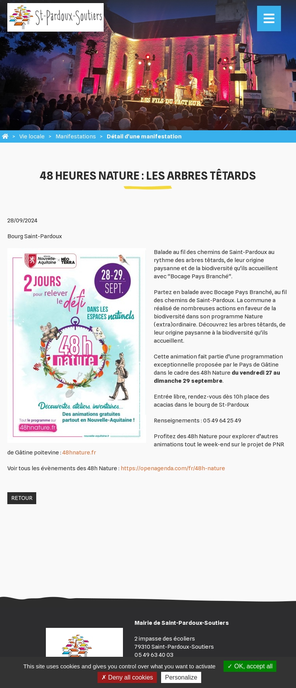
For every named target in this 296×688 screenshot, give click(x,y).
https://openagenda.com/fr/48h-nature (173, 468)
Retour (21, 498)
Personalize (181, 677)
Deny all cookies (127, 677)
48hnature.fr (79, 452)
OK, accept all (249, 666)
